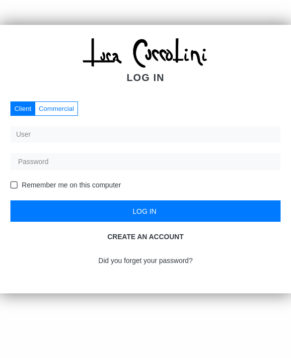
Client (22, 108)
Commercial (56, 108)
